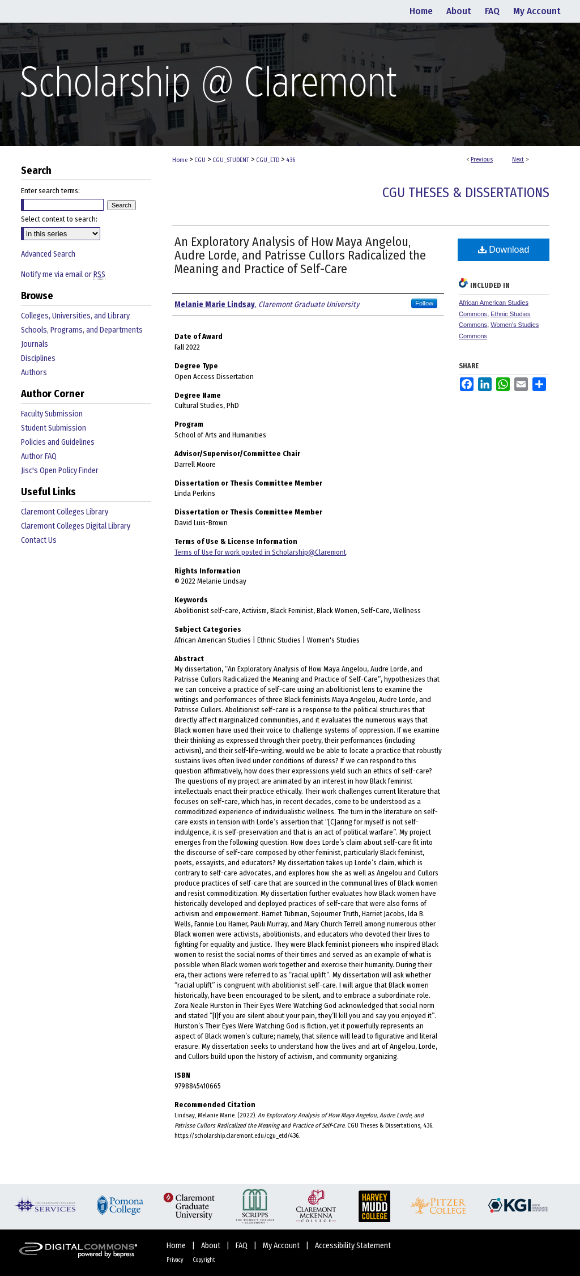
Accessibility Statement (353, 1246)
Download (504, 249)
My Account (282, 1246)
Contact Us (39, 540)
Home (179, 160)
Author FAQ (39, 456)
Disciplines (38, 358)
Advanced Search (48, 254)
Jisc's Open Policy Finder (60, 470)
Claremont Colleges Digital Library (75, 526)
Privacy (175, 1260)
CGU (200, 160)
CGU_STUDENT (230, 160)
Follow (424, 303)
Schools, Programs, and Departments (82, 330)
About (211, 1246)
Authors (34, 372)
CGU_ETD (267, 160)
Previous (482, 159)
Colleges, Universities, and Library (75, 316)
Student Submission (53, 428)
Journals (34, 344)
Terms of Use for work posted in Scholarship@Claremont (260, 552)
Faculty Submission (52, 414)
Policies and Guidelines (58, 442)
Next (518, 159)
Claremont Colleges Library (64, 512)
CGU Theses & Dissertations (465, 193)
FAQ (242, 1246)
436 (290, 160)
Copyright (204, 1260)
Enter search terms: (50, 190)
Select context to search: (59, 219)
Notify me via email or (63, 274)
